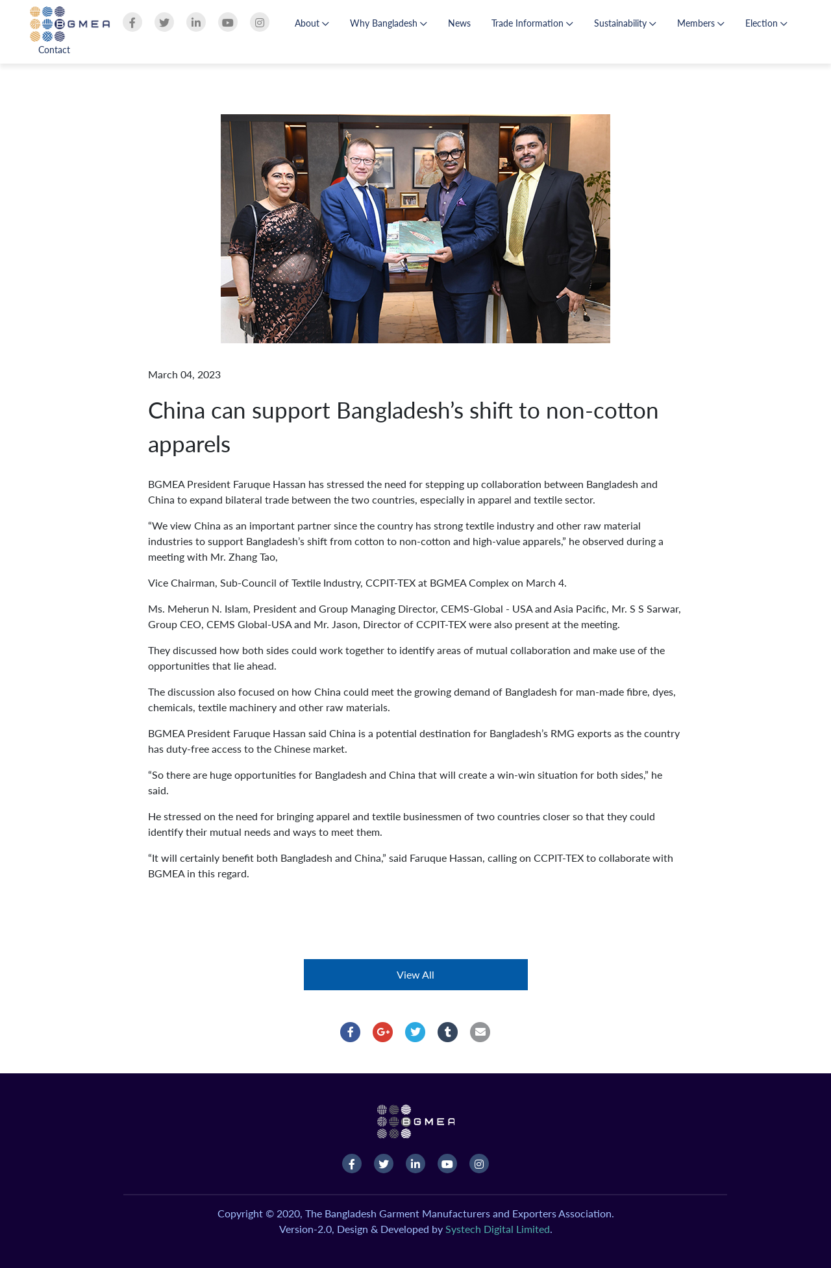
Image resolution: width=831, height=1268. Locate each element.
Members (701, 23)
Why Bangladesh (388, 23)
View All (415, 974)
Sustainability (625, 23)
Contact (54, 49)
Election (766, 23)
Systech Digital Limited (497, 1229)
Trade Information (532, 23)
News (459, 23)
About (312, 23)
